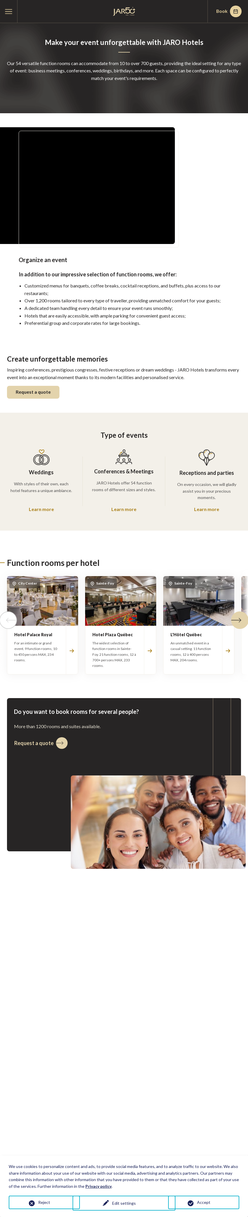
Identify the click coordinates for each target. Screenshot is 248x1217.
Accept (203, 1202)
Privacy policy (98, 1186)
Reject (44, 1202)
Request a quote (34, 392)
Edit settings (124, 1203)
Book (228, 11)
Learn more (41, 509)
